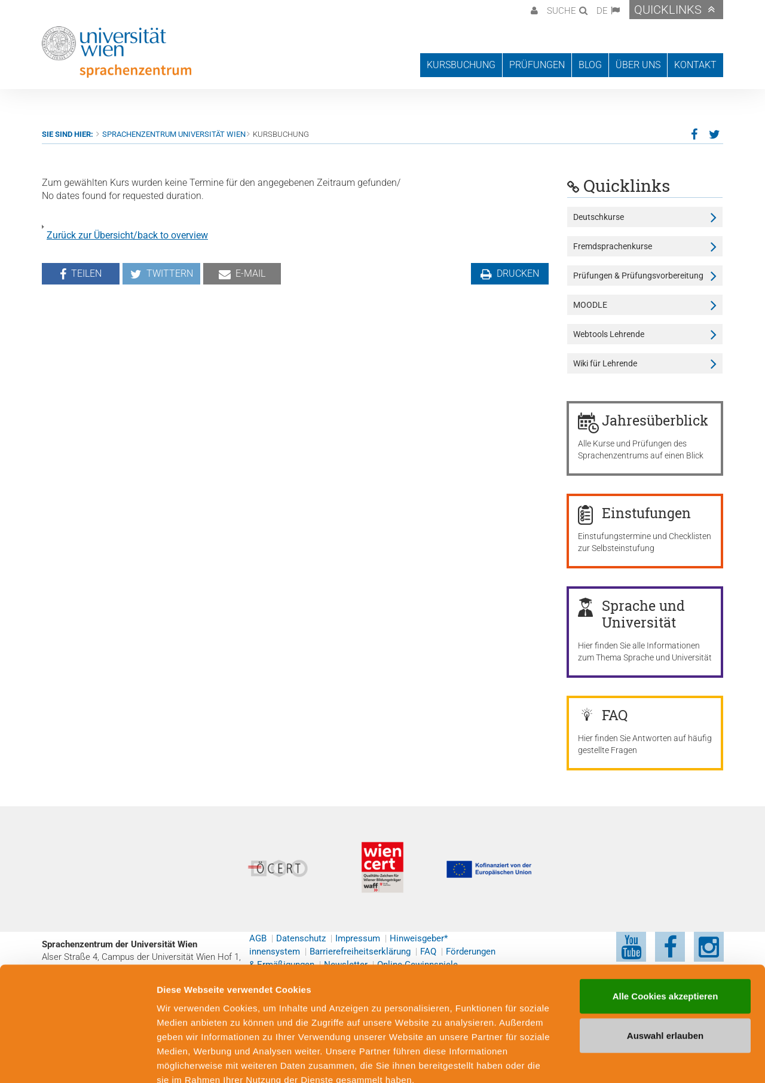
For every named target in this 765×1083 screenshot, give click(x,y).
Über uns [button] (638, 65)
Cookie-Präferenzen (648, 1059)
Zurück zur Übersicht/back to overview (127, 235)
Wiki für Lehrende (605, 363)
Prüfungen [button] (537, 65)
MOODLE (590, 305)
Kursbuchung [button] (461, 65)
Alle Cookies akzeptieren (665, 927)
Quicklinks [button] (668, 9)
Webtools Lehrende (608, 334)
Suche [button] (561, 10)
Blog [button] (590, 65)
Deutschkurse (598, 217)
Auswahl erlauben (665, 967)
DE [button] (602, 10)
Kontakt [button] (695, 65)
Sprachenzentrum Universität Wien (174, 134)
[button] (533, 9)
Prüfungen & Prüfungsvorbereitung (638, 275)
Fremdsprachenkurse (612, 246)
